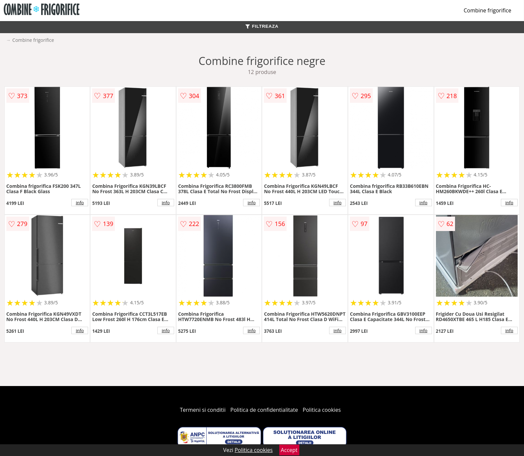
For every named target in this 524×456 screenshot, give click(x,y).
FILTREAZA (261, 26)
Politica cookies (322, 409)
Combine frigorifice (487, 10)
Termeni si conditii (203, 409)
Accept (289, 450)
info (80, 203)
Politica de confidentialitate (264, 409)
